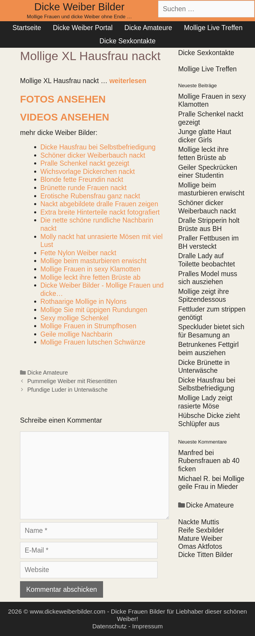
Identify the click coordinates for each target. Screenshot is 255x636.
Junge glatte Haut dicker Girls (204, 136)
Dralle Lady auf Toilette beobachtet (206, 260)
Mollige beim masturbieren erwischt (211, 189)
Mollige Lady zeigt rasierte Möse (205, 402)
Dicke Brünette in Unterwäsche (204, 367)
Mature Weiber (200, 538)
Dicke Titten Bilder (205, 554)
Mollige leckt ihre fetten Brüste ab (203, 154)
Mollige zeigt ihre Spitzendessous (203, 296)
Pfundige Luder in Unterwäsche (67, 389)
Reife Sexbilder (201, 530)
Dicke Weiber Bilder (79, 6)
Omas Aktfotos (200, 546)
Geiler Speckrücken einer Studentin (207, 171)
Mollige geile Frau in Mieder (211, 483)
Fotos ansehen (63, 99)
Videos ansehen (64, 117)
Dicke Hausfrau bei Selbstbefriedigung (206, 384)
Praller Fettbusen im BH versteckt (208, 242)
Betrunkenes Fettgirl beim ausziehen (208, 349)
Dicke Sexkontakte (127, 41)
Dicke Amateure (148, 28)
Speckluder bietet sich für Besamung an (211, 331)
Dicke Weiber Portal (82, 28)
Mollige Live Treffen (213, 28)
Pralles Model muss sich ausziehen (207, 278)
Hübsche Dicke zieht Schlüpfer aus (209, 420)
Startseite (26, 28)
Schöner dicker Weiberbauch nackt (207, 207)
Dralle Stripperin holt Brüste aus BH (208, 225)
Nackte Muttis (198, 522)
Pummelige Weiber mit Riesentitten (72, 381)
